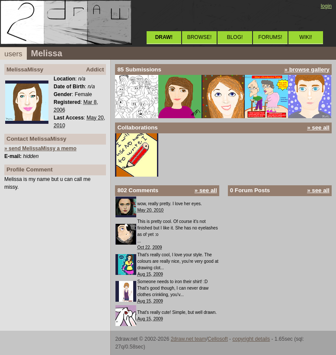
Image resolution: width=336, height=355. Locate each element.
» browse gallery (307, 69)
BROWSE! (199, 37)
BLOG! (235, 37)
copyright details (251, 339)
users (13, 54)
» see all (318, 127)
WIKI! (305, 37)
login (326, 6)
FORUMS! (270, 37)
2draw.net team (188, 339)
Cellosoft (218, 339)
